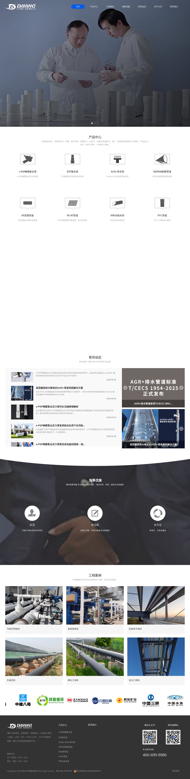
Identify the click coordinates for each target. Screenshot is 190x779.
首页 (78, 6)
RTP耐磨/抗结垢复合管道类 (72, 176)
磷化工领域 (73, 680)
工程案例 (110, 6)
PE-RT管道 (72, 215)
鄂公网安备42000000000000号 (87, 771)
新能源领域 (73, 629)
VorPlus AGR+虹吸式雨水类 (117, 176)
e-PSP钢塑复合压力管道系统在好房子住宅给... (60, 425)
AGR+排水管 (117, 171)
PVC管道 (162, 215)
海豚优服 (126, 6)
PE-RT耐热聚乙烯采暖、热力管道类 (72, 220)
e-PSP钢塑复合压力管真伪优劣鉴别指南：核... (60, 444)
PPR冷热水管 (117, 215)
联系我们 (174, 6)
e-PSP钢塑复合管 (28, 171)
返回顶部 (175, 771)
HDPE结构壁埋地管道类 (162, 176)
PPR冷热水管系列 (117, 220)
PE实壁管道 (28, 215)
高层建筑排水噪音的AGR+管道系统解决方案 (59, 388)
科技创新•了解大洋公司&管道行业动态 (95, 362)
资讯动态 (142, 6)
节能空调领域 (13, 629)
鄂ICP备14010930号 (64, 771)
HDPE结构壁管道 (162, 171)
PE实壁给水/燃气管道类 (27, 220)
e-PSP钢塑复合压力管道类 (27, 176)
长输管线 (11, 680)
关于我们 (95, 256)
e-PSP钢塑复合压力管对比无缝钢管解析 (57, 407)
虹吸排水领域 (135, 629)
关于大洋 (158, 6)
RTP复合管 (72, 171)
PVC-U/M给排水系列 (162, 220)
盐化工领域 (134, 680)
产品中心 (94, 6)
